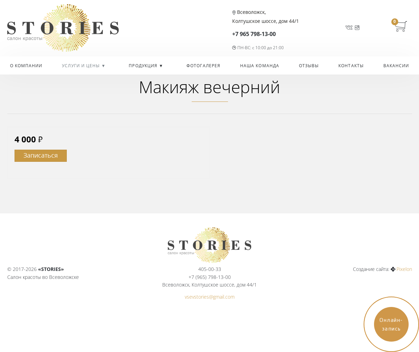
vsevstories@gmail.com (210, 296)
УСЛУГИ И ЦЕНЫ (81, 66)
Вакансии (396, 66)
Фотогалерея (203, 66)
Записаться (41, 155)
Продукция (144, 66)
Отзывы (309, 66)
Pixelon (404, 269)
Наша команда (259, 66)
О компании (26, 66)
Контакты (351, 66)
